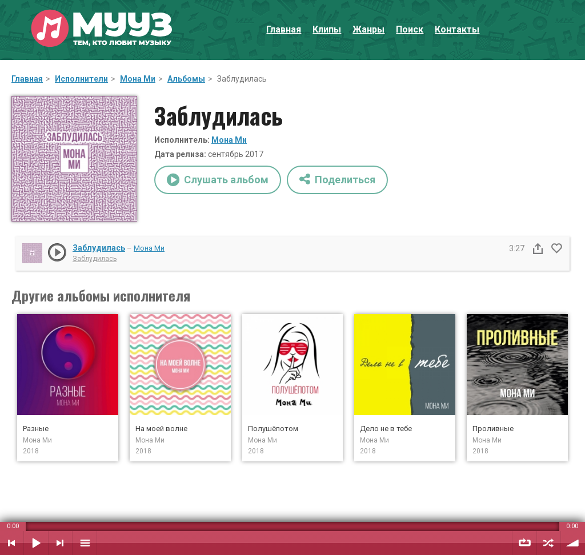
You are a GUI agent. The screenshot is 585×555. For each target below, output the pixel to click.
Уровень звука (573, 543)
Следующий (60, 543)
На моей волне (161, 428)
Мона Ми (137, 78)
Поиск (409, 29)
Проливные (493, 428)
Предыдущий (11, 543)
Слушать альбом (218, 179)
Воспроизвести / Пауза (36, 543)
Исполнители (81, 78)
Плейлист (85, 543)
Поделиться (337, 179)
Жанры (368, 29)
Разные (36, 428)
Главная (283, 29)
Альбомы (186, 78)
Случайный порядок (548, 543)
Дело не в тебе (386, 428)
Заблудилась (99, 247)
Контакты (457, 29)
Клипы (326, 29)
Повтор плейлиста (524, 543)
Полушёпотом (273, 428)
